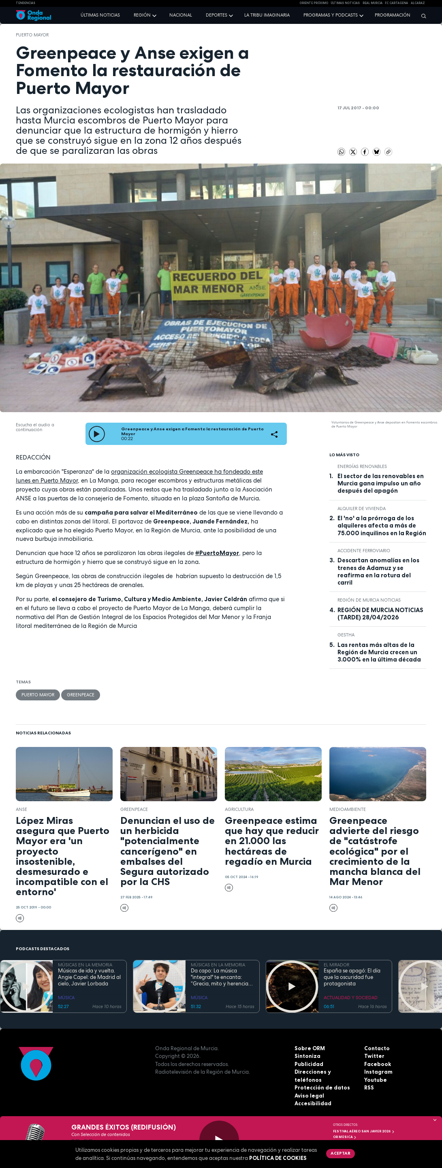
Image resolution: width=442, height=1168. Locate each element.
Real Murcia (372, 3)
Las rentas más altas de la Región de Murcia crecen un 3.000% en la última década (379, 652)
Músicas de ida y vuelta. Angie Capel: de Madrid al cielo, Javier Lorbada (89, 977)
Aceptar (340, 1153)
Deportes (216, 15)
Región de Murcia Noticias (369, 600)
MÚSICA (66, 997)
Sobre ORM (310, 1048)
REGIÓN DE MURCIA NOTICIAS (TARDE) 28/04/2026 (380, 613)
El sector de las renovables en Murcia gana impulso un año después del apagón (380, 483)
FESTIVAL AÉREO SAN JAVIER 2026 (364, 1131)
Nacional (180, 15)
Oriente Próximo (313, 3)
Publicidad (309, 1064)
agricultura (239, 809)
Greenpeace (80, 695)
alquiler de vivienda (361, 508)
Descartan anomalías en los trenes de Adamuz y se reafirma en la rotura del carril (378, 571)
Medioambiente (347, 809)
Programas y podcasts (330, 15)
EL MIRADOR (336, 965)
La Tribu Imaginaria (267, 15)
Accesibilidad (313, 1103)
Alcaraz (418, 3)
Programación (392, 15)
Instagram (378, 1071)
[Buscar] (421, 16)
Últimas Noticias (345, 3)
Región (142, 15)
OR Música (345, 1137)
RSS (369, 1087)
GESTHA (345, 635)
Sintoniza (307, 1056)
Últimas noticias (100, 15)
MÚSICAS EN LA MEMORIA (85, 965)
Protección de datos (322, 1087)
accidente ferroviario (363, 550)
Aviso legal (309, 1095)
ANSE (21, 809)
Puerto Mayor (32, 35)
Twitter (374, 1056)
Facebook (377, 1064)
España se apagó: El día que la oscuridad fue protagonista (352, 977)
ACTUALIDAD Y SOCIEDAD (351, 997)
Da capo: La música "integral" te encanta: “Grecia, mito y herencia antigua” (219, 977)
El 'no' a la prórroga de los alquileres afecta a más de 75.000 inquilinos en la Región (381, 526)
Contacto (377, 1048)
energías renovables (362, 466)
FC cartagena (396, 3)
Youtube (375, 1080)
